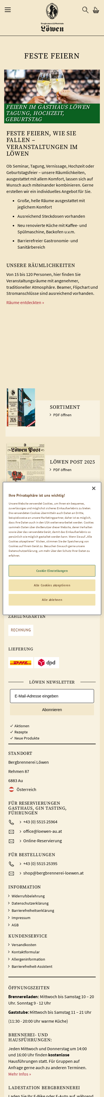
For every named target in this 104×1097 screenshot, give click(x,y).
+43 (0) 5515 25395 (40, 863)
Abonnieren (52, 709)
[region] (51, 548)
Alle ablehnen (52, 600)
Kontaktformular (26, 951)
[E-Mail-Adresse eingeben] (52, 696)
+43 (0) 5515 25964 (40, 821)
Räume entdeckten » (25, 302)
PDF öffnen (62, 414)
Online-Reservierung (42, 840)
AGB (15, 924)
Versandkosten (24, 944)
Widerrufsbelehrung (28, 895)
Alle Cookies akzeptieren (52, 585)
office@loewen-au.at (42, 831)
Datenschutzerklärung (30, 903)
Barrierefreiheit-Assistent (32, 966)
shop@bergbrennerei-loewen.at (53, 873)
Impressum (21, 917)
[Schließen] (94, 488)
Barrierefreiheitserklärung (33, 910)
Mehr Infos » (19, 1074)
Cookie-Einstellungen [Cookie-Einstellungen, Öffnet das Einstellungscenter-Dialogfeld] (52, 571)
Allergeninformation (28, 959)
